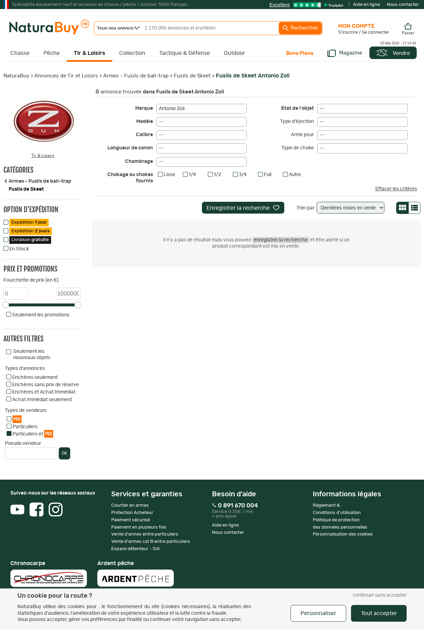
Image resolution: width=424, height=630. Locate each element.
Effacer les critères (396, 188)
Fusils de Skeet (192, 75)
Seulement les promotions (41, 315)
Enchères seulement (35, 377)
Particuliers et (33, 433)
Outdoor (234, 53)
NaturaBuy (16, 75)
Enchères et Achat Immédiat (43, 392)
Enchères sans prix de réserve (45, 384)
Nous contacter (403, 4)
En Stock (19, 249)
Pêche (51, 53)
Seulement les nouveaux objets (31, 354)
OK (64, 453)
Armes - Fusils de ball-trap (136, 75)
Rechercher (300, 28)
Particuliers (25, 426)
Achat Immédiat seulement (42, 399)
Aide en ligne (366, 4)
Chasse (20, 53)
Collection (132, 53)
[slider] (5, 304)
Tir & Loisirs (89, 53)
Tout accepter (379, 613)
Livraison (30, 240)
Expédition (29, 222)
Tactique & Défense (184, 53)
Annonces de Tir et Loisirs (66, 75)
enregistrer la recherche (281, 240)
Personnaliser (318, 613)
